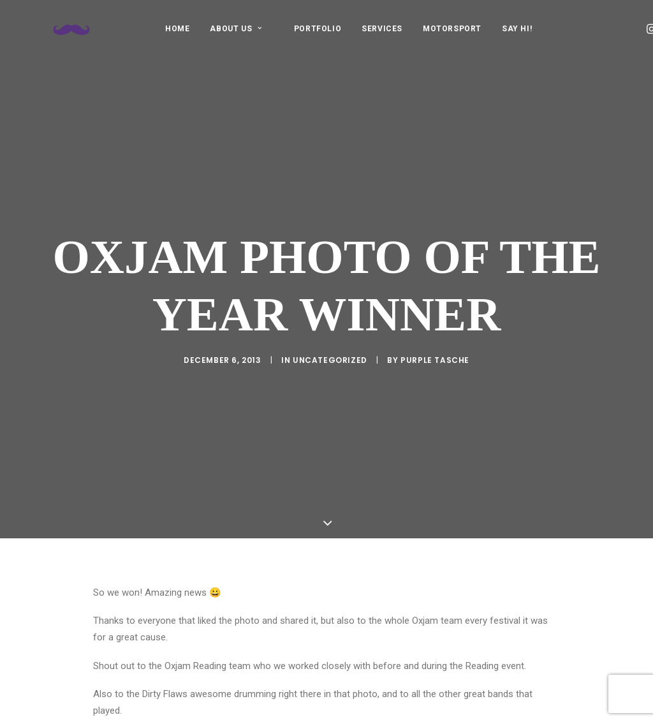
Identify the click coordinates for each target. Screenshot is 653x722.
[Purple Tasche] (54, 28)
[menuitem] (177, 28)
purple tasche (434, 340)
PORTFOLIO (317, 28)
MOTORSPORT (452, 28)
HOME (177, 28)
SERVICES (382, 28)
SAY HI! (517, 28)
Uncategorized (330, 340)
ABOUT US (235, 28)
